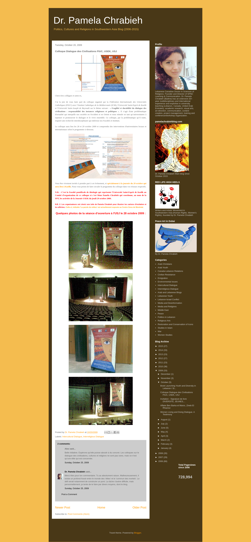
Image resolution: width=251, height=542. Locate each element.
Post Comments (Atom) (78, 514)
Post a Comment (69, 494)
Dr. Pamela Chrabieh (98, 20)
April (163, 436)
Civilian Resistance (166, 274)
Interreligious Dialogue (93, 436)
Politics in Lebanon (166, 317)
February (165, 444)
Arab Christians (165, 264)
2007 (161, 457)
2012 (161, 358)
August (164, 419)
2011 (161, 362)
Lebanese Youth (165, 296)
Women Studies (165, 335)
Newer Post (62, 507)
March (164, 440)
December (166, 374)
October (165, 382)
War (159, 331)
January (165, 448)
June (163, 428)
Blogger (137, 533)
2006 (161, 461)
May (163, 432)
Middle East (163, 310)
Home (101, 507)
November (166, 378)
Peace (161, 313)
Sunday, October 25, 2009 (77, 462)
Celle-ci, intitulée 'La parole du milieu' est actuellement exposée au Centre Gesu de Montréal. (105, 207)
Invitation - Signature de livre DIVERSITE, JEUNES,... (173, 400)
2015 (161, 346)
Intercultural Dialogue (72, 436)
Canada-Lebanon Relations (170, 271)
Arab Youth (163, 267)
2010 (161, 366)
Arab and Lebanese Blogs (170, 292)
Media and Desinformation (170, 303)
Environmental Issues (168, 281)
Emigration (163, 278)
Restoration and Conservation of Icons (175, 324)
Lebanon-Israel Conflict (168, 299)
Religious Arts (164, 320)
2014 (161, 350)
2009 (161, 370)
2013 (161, 354)
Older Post (139, 507)
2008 (161, 453)
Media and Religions (167, 306)
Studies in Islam (165, 328)
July (163, 424)
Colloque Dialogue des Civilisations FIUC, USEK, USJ (176, 393)
